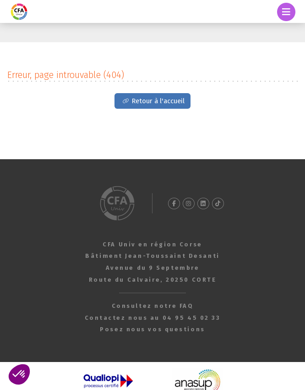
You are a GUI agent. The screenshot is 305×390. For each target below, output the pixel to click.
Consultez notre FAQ (153, 305)
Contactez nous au (153, 317)
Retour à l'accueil (158, 101)
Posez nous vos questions (152, 329)
